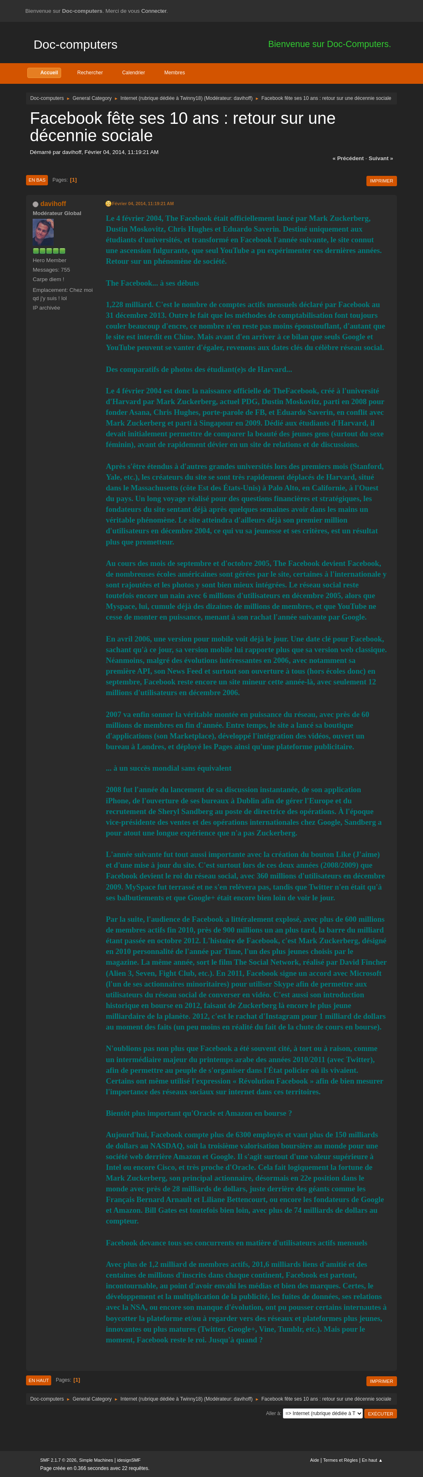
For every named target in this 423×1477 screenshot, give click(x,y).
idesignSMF (128, 1460)
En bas (37, 180)
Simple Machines (96, 1460)
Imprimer (381, 180)
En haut (39, 1380)
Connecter (153, 11)
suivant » (381, 158)
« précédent (348, 158)
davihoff (242, 98)
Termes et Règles (340, 1460)
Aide (314, 1460)
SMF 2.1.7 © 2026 (58, 1460)
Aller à (273, 1413)
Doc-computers (75, 44)
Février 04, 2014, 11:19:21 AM (142, 203)
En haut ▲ (372, 1460)
